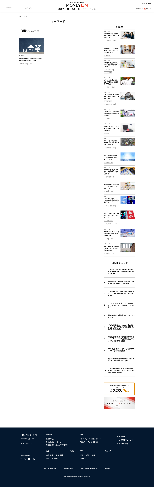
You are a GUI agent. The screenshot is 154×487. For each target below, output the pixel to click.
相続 (72, 451)
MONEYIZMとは (146, 3)
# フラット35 (108, 101)
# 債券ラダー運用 (109, 253)
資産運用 (83, 458)
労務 (47, 458)
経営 (47, 451)
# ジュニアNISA (108, 70)
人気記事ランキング (126, 440)
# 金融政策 (107, 118)
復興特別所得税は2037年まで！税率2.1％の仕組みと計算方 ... (111, 172)
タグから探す (28, 8)
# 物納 (111, 238)
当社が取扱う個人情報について (89, 468)
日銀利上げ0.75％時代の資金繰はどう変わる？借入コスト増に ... (111, 113)
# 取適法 (113, 87)
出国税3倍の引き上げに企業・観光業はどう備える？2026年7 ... (111, 128)
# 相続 (106, 191)
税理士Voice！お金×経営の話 (89, 442)
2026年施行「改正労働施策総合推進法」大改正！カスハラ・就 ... (111, 35)
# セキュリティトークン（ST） (110, 223)
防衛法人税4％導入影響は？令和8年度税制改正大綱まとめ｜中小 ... (111, 157)
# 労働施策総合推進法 (110, 41)
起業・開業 (59, 455)
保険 (93, 455)
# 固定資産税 (23, 63)
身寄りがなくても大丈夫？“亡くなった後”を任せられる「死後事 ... (111, 143)
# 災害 (111, 191)
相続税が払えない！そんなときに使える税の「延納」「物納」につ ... (111, 233)
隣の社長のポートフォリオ (54, 442)
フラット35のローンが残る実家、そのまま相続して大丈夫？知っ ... (111, 96)
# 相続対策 (107, 55)
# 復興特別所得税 (109, 177)
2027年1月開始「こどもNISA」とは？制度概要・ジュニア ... (112, 65)
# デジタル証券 (108, 220)
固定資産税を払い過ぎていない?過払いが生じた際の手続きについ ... (31, 59)
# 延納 (106, 238)
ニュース (108, 451)
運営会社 (107, 468)
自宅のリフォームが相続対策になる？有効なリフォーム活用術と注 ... (111, 50)
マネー (82, 451)
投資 (81, 455)
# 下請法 (106, 87)
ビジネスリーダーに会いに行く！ (90, 439)
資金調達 (55, 458)
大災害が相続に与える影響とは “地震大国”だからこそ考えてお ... (111, 186)
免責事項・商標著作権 (50, 468)
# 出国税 (106, 133)
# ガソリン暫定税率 (109, 206)
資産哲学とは (50, 439)
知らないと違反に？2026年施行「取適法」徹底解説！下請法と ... (111, 82)
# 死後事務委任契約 (109, 148)
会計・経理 (49, 455)
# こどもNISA (108, 72)
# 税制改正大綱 (108, 162)
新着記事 (122, 436)
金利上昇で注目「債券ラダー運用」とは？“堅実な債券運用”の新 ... (111, 248)
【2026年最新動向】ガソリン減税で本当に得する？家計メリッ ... (111, 201)
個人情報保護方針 (68, 468)
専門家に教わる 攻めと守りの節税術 (57, 445)
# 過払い (31, 63)
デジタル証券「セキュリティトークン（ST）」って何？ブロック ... (111, 215)
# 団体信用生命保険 (109, 104)
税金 (87, 455)
